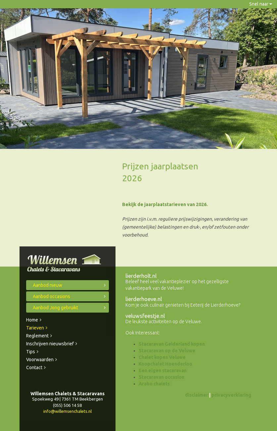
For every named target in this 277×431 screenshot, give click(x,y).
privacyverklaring (231, 395)
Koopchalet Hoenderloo (165, 363)
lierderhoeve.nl (143, 299)
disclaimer (196, 395)
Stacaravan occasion (161, 377)
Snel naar (260, 4)
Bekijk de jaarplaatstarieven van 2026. (165, 204)
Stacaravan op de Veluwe (167, 350)
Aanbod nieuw (47, 285)
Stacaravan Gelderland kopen (172, 344)
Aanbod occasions (51, 296)
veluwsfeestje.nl (145, 316)
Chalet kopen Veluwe (162, 357)
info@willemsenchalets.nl (67, 411)
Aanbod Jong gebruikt (55, 307)
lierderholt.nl (141, 276)
